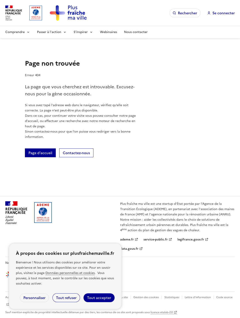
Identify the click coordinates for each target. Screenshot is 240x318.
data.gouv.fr (129, 248)
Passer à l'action (49, 32)
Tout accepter (99, 297)
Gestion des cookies (146, 297)
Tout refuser (66, 297)
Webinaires (108, 32)
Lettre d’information (198, 297)
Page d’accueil (40, 152)
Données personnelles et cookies (70, 273)
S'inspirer (81, 32)
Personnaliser (34, 297)
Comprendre (15, 32)
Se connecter (223, 13)
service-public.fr (155, 239)
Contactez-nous (76, 152)
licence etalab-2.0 (162, 312)
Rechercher (187, 13)
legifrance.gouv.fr (190, 239)
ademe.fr (127, 239)
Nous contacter (136, 32)
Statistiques (171, 297)
